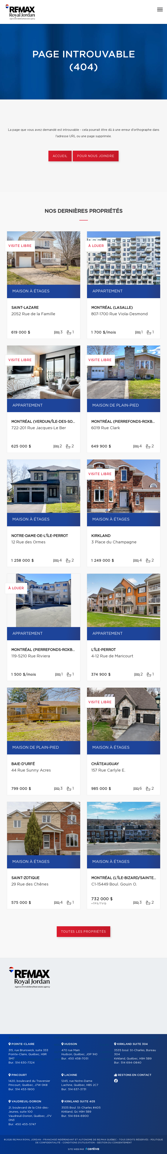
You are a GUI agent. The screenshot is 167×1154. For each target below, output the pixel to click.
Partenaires (63, 1037)
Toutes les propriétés (83, 931)
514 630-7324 (25, 1062)
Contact (151, 1037)
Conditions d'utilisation (78, 1143)
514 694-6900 (78, 1116)
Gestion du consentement (114, 1143)
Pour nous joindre (95, 156)
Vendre (105, 1037)
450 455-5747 (25, 1124)
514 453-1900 (25, 1089)
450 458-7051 (78, 1058)
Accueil (60, 156)
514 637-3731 (77, 1089)
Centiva (92, 1148)
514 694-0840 (131, 1062)
